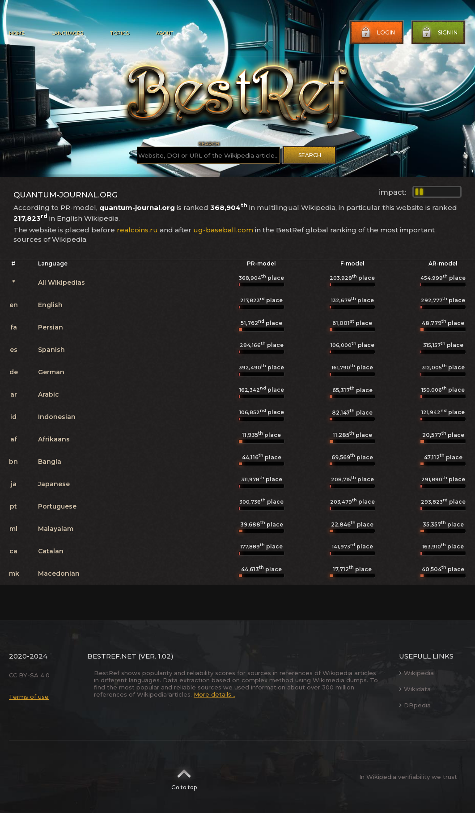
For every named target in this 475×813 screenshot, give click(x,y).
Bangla (49, 462)
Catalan (51, 551)
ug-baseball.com (223, 230)
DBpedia (415, 705)
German (51, 372)
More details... (214, 694)
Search (309, 155)
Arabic (48, 394)
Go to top (184, 777)
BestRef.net (111, 656)
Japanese (54, 484)
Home (17, 33)
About (165, 33)
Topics (119, 33)
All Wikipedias (61, 282)
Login (377, 33)
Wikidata (415, 689)
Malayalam (55, 529)
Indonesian (57, 417)
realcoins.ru (137, 230)
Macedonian (59, 573)
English (50, 305)
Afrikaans (54, 439)
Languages (67, 33)
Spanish (51, 350)
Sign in (439, 33)
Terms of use (29, 696)
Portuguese (57, 506)
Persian (50, 327)
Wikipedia (416, 672)
